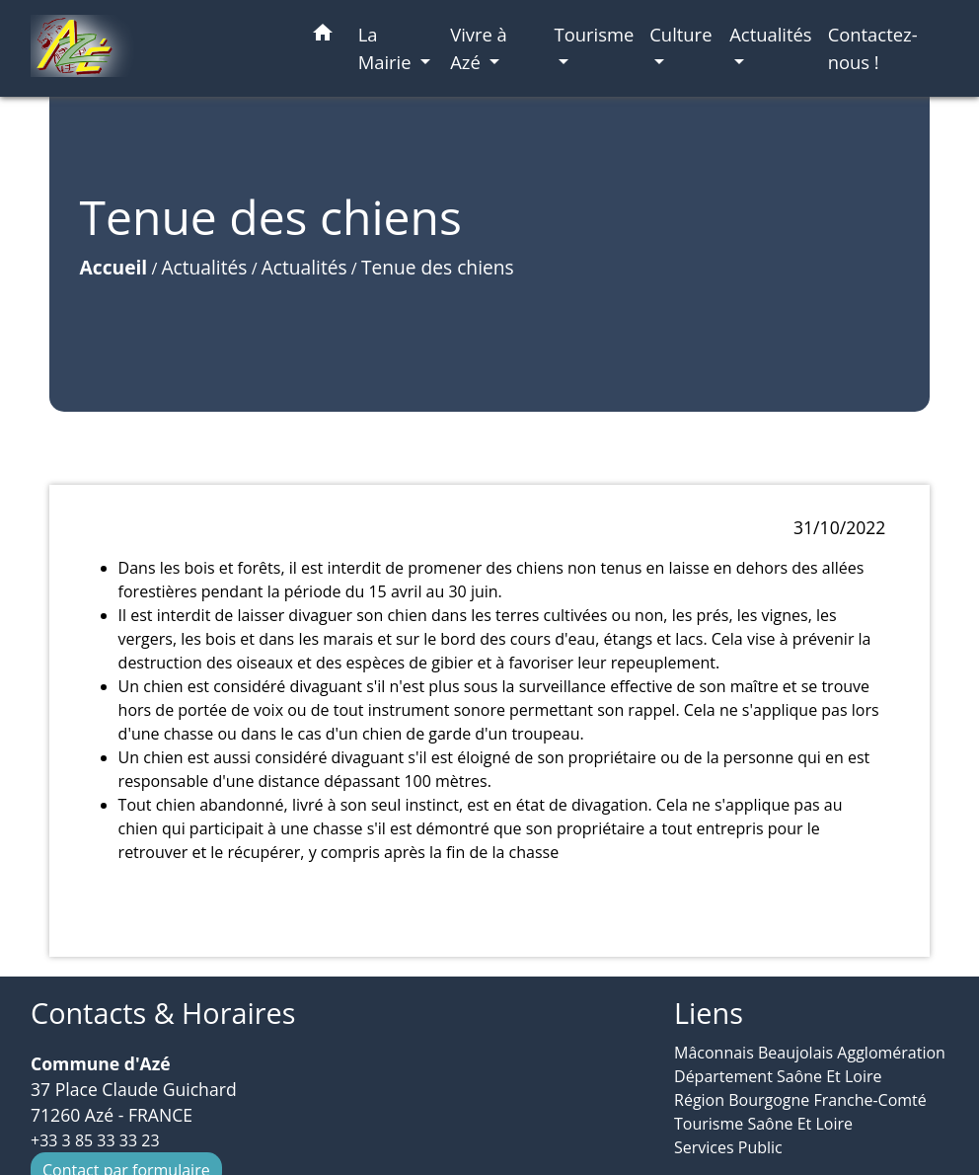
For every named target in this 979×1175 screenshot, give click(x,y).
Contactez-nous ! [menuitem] (873, 48)
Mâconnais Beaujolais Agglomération (809, 1052)
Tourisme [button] (595, 34)
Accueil (114, 267)
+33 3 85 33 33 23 (95, 1140)
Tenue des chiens (437, 267)
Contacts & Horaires (163, 1013)
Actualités (204, 267)
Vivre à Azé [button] (478, 48)
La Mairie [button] (387, 48)
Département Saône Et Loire (778, 1076)
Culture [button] (680, 34)
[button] (322, 36)
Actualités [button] (770, 34)
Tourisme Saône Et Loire (763, 1124)
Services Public (728, 1147)
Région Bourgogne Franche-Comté (800, 1100)
